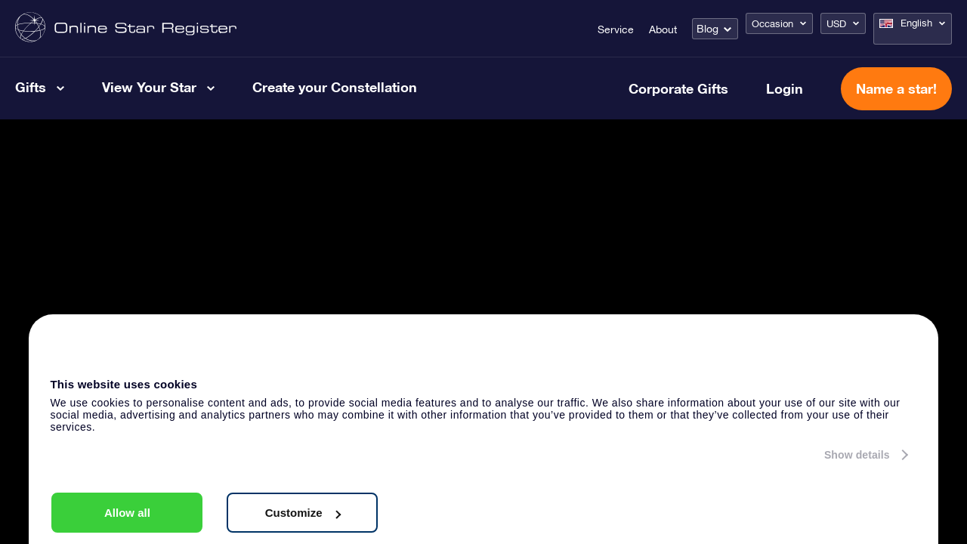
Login (784, 88)
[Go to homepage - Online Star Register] (125, 28)
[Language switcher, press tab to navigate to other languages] (912, 29)
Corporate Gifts (678, 88)
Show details (857, 455)
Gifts (30, 87)
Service (616, 29)
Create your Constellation (334, 87)
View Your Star (149, 87)
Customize (303, 512)
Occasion (772, 23)
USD (836, 23)
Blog (707, 29)
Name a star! (896, 88)
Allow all (127, 512)
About (663, 29)
